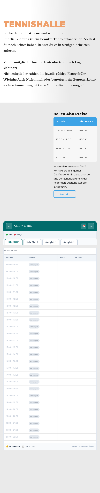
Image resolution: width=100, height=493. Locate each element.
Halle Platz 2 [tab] (32, 242)
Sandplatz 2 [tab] (69, 242)
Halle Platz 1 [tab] (13, 242)
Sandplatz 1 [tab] (51, 242)
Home (8, 15)
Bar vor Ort (28, 447)
